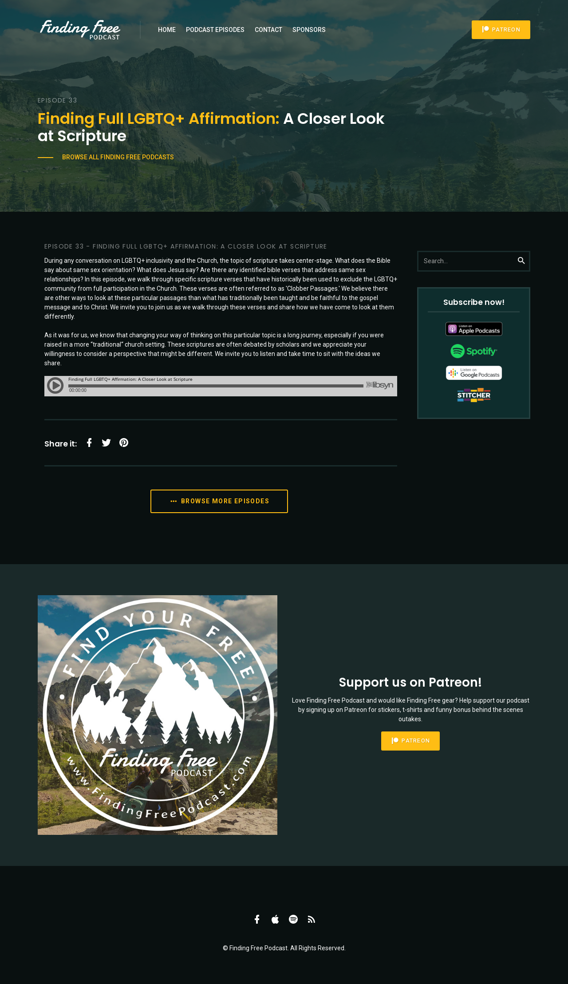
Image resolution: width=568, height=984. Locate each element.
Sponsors (309, 29)
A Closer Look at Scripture (211, 127)
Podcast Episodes (215, 29)
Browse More (219, 501)
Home (167, 29)
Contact (268, 29)
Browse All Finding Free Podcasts (118, 157)
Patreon (501, 29)
